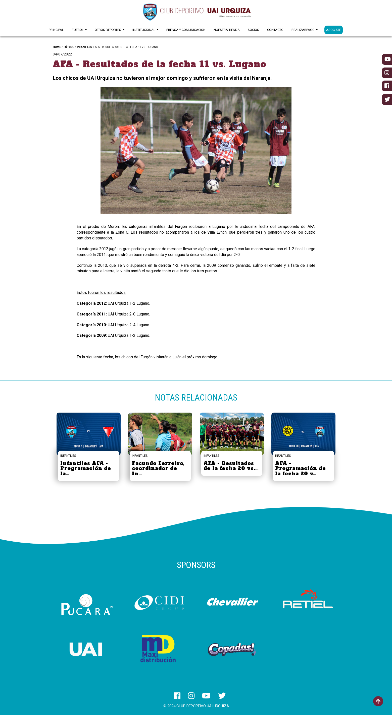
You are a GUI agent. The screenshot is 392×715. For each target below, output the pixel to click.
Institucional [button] (144, 30)
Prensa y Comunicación (186, 30)
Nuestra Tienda (227, 30)
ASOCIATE (333, 30)
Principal (56, 30)
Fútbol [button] (78, 30)
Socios (253, 30)
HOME (57, 47)
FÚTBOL (69, 47)
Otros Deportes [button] (108, 30)
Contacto (275, 30)
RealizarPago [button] (303, 30)
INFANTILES (84, 47)
